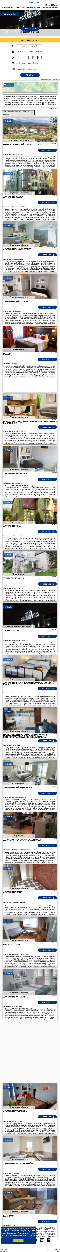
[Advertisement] (30, 1052)
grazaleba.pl (30, 2)
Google (33, 1228)
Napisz (57, 1251)
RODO (3, 1237)
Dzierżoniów (7, 121)
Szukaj (30, 75)
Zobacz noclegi (47, 150)
